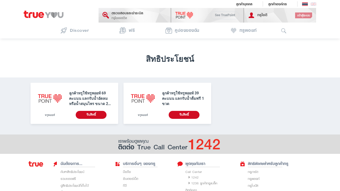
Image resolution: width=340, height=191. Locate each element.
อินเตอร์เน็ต (130, 178)
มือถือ (127, 171)
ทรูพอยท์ (254, 178)
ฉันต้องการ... (67, 163)
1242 (195, 177)
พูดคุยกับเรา (191, 163)
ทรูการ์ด (253, 171)
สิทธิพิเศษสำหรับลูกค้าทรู (264, 163)
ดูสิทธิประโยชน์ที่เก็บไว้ (75, 185)
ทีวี (125, 185)
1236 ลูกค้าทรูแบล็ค (204, 183)
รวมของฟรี (68, 178)
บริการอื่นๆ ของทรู (135, 163)
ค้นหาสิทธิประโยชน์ (72, 171)
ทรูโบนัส (253, 185)
